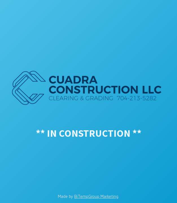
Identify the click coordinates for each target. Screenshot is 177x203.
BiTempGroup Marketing (96, 196)
